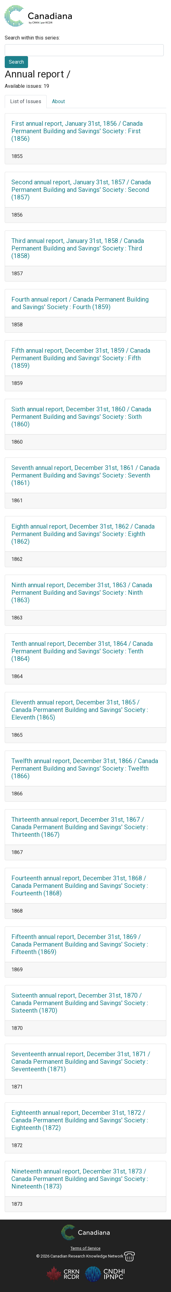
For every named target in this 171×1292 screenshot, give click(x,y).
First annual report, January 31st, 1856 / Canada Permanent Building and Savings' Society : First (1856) (77, 131)
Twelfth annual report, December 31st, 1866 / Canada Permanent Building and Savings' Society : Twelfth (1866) (84, 768)
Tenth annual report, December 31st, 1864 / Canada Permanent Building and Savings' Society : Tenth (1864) (82, 651)
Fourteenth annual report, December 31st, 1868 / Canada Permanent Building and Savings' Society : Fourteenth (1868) (79, 885)
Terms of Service (85, 1248)
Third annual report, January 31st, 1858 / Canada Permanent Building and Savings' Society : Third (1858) (77, 248)
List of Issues (25, 101)
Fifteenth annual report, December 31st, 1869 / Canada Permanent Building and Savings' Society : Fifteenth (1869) (79, 944)
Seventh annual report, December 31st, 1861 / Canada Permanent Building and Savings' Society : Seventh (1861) (85, 475)
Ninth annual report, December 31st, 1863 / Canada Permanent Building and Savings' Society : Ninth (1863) (81, 592)
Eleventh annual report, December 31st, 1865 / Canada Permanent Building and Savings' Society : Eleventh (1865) (79, 710)
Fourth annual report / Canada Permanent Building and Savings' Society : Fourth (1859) (80, 303)
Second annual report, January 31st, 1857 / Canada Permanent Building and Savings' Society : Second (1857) (81, 189)
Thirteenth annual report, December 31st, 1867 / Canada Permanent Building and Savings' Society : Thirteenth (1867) (79, 827)
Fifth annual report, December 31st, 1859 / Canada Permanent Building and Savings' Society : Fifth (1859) (80, 358)
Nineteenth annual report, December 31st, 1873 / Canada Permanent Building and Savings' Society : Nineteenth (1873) (79, 1179)
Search (16, 62)
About (58, 101)
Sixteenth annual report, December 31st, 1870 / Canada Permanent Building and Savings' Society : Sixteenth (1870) (79, 1003)
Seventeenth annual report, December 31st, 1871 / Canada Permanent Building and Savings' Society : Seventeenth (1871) (80, 1061)
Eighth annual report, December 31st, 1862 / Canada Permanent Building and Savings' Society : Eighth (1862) (83, 534)
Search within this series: (32, 38)
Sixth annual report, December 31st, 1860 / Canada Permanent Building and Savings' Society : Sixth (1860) (81, 416)
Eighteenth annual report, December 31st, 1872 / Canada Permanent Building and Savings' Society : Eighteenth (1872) (79, 1120)
